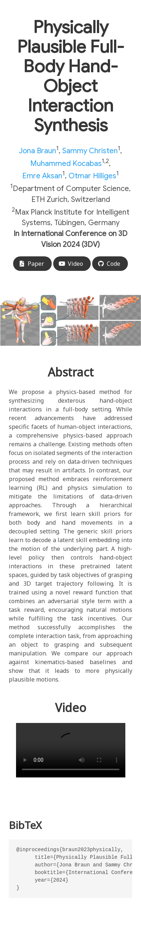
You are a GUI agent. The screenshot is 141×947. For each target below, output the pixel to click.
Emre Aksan (42, 175)
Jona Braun (37, 150)
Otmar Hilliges (92, 175)
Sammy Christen (90, 150)
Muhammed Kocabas (66, 163)
